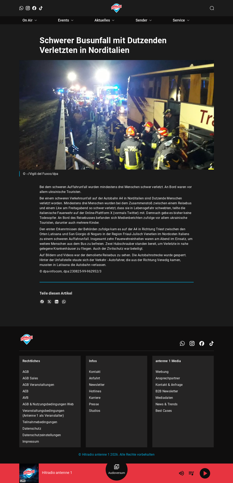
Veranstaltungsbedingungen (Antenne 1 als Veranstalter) (43, 413)
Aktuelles (105, 20)
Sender (144, 20)
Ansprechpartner (168, 378)
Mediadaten (164, 398)
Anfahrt (94, 378)
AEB (26, 391)
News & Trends (167, 404)
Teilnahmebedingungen (40, 422)
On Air (30, 20)
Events (66, 20)
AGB (26, 372)
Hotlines (95, 391)
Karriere (94, 398)
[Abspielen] (205, 473)
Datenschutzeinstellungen (42, 435)
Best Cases (164, 411)
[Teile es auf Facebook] (42, 301)
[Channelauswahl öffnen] (212, 8)
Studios (94, 411)
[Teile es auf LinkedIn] (56, 301)
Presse (94, 404)
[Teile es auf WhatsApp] (63, 301)
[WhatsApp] (21, 8)
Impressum (31, 441)
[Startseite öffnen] (116, 8)
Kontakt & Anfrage (169, 385)
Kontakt (95, 372)
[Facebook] (34, 8)
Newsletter (97, 385)
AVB (26, 398)
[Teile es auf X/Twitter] (49, 301)
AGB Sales (30, 378)
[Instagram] (28, 8)
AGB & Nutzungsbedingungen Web (48, 404)
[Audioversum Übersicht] (117, 470)
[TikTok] (41, 8)
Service (182, 20)
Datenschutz (32, 428)
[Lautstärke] (181, 473)
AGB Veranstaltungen (38, 385)
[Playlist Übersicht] (191, 473)
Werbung (162, 372)
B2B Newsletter (167, 391)
